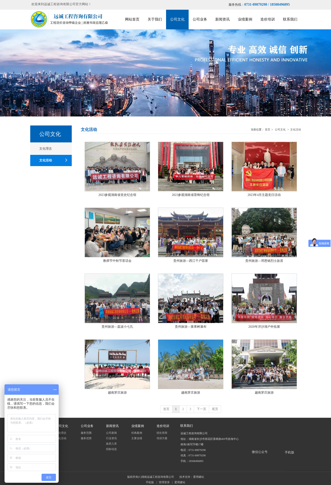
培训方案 (162, 438)
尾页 (215, 409)
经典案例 (136, 432)
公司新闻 (111, 432)
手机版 (150, 482)
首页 (267, 129)
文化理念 (61, 432)
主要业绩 (136, 438)
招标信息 (111, 449)
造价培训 (163, 426)
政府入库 (111, 443)
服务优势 (86, 438)
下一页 (201, 409)
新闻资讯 (112, 426)
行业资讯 (111, 438)
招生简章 (162, 432)
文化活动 (295, 129)
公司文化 (280, 129)
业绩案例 (137, 426)
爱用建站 (198, 476)
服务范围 (86, 432)
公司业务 (87, 426)
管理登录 (164, 482)
